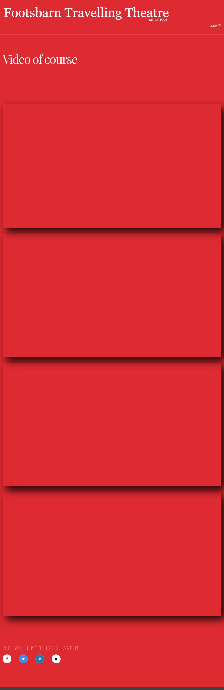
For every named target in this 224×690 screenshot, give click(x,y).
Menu (215, 26)
